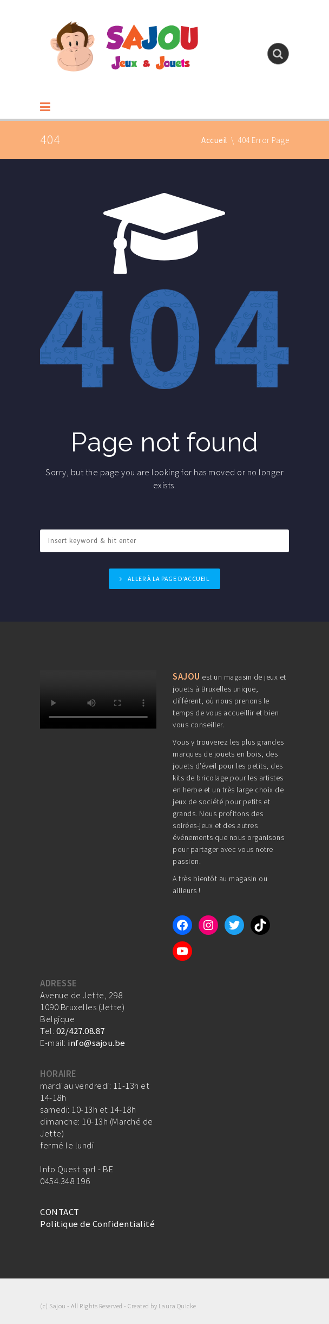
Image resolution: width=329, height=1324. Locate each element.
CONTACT (60, 1212)
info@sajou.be (97, 1043)
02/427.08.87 (80, 1031)
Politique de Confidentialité (97, 1224)
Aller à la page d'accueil (169, 578)
